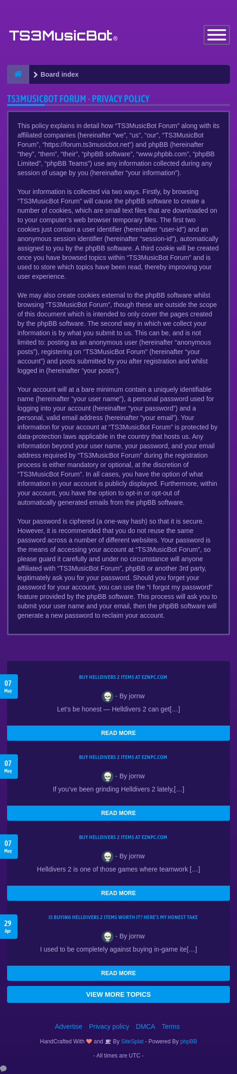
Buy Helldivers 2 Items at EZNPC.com (123, 677)
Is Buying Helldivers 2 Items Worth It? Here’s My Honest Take (123, 917)
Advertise (68, 1026)
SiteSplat (132, 1041)
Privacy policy (109, 1026)
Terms (171, 1026)
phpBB (188, 1041)
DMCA (145, 1026)
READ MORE (118, 733)
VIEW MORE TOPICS (118, 994)
